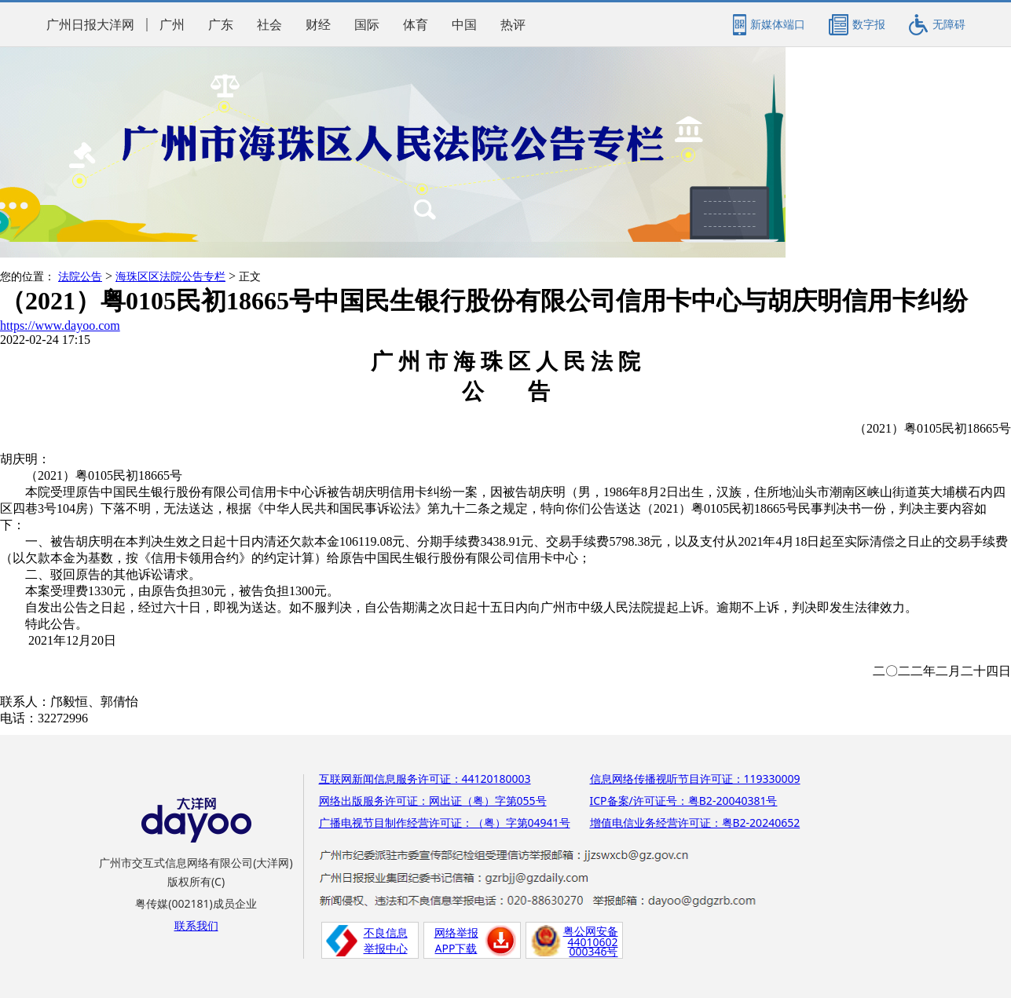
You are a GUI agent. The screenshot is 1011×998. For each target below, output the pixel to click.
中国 (464, 24)
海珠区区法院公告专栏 (170, 277)
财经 (318, 24)
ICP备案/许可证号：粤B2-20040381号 (684, 800)
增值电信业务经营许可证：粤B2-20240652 (695, 822)
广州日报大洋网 (90, 24)
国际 (366, 24)
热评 (513, 24)
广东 (220, 24)
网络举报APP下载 (456, 940)
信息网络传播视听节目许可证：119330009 (695, 778)
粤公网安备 (590, 930)
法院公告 (80, 277)
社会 (269, 24)
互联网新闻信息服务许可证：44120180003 (425, 778)
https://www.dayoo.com (60, 325)
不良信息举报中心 (386, 940)
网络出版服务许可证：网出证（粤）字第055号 (433, 800)
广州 (172, 24)
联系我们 (196, 925)
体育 (415, 24)
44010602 (592, 941)
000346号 (593, 951)
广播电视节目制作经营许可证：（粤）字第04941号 (444, 822)
